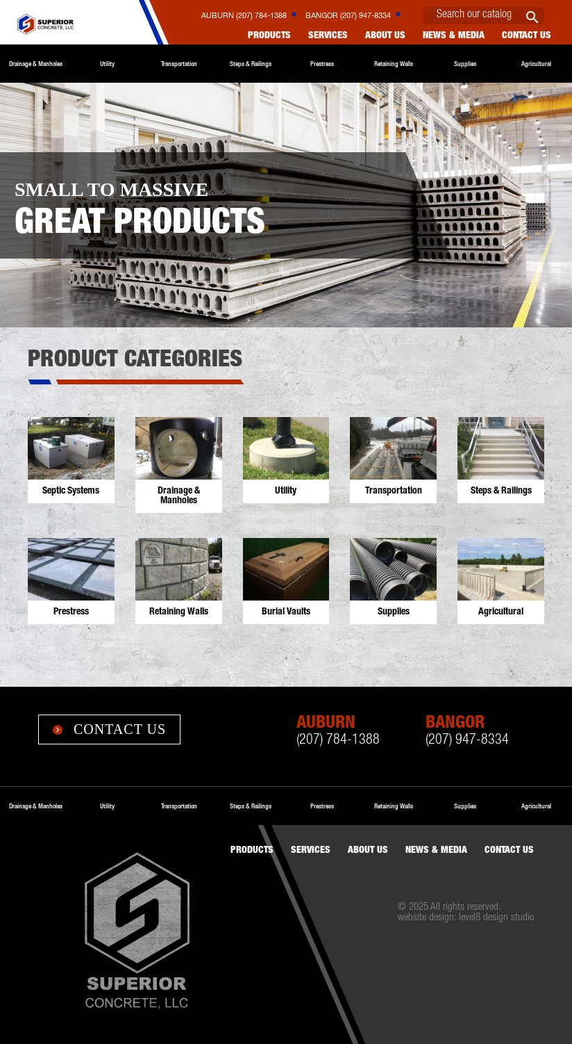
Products (269, 36)
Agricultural (536, 63)
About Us (385, 36)
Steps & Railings (250, 63)
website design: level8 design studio (466, 918)
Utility (107, 63)
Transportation (179, 63)
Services (328, 36)
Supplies (465, 63)
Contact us (526, 36)
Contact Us (109, 729)
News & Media (454, 36)
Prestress (322, 63)
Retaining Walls (393, 63)
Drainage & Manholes (35, 63)
